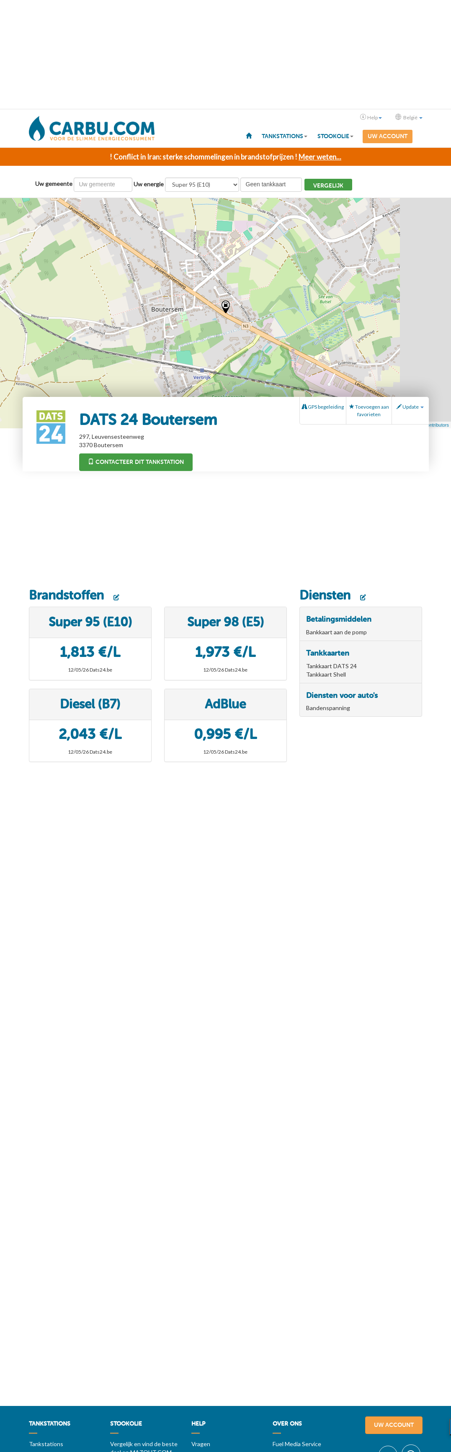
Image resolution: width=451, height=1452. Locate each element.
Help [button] (371, 117)
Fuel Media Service (297, 1443)
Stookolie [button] (335, 136)
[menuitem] (249, 135)
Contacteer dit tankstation (136, 462)
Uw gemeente (53, 183)
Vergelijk (328, 185)
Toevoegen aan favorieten (369, 410)
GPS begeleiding (323, 407)
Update (410, 407)
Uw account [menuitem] (387, 136)
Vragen (200, 1443)
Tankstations (46, 1443)
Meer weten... (320, 156)
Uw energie (149, 184)
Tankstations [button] (284, 136)
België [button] (409, 117)
